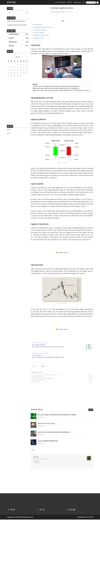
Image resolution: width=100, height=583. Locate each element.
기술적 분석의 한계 (39, 38)
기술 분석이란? (38, 25)
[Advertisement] (62, 252)
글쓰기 (9, 133)
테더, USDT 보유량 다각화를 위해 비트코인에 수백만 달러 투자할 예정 (57, 415)
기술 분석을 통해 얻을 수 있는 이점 (43, 27)
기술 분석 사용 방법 (39, 33)
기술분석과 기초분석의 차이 (41, 35)
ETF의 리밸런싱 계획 (35, 381)
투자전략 (69, 2)
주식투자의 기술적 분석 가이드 (62, 8)
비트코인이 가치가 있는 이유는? (37, 376)
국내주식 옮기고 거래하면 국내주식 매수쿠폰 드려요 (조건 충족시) (48, 347)
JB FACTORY (89, 517)
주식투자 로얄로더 (37, 355)
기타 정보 (85, 2)
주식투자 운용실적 (60, 2)
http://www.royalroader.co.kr (39, 353)
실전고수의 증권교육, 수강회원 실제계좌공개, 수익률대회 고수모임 (48, 357)
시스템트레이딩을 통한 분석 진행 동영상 (17, 25)
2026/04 (17, 57)
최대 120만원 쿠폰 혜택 (38, 345)
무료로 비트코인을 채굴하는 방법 (16, 21)
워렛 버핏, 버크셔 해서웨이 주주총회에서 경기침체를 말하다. (42, 378)
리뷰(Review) (77, 2)
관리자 (9, 129)
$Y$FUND (36, 457)
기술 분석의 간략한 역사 (40, 30)
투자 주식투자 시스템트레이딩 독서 (40, 459)
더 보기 (91, 409)
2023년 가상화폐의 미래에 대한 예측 (38, 380)
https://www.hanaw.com (38, 342)
